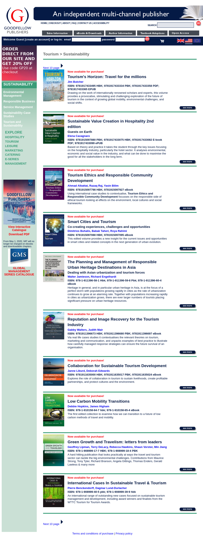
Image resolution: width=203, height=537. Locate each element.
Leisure (11, 146)
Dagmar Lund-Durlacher (111, 488)
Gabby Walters (77, 329)
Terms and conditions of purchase (92, 533)
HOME (44, 23)
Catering (12, 154)
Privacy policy (124, 533)
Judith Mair (95, 329)
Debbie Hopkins (78, 406)
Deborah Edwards (98, 370)
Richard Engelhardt (103, 276)
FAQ (74, 23)
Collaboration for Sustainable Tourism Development (117, 366)
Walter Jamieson (78, 276)
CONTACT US (85, 23)
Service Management (18, 107)
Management (16, 163)
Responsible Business (19, 101)
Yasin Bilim (111, 185)
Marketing (14, 150)
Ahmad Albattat (78, 185)
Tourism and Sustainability (13, 123)
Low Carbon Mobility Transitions (98, 401)
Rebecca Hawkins (121, 447)
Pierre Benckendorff (81, 488)
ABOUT (66, 23)
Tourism (12, 141)
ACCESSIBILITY (101, 23)
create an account (37, 39)
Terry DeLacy (99, 447)
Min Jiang (160, 447)
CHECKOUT (55, 23)
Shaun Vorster (143, 447)
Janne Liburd (76, 370)
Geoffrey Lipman (78, 447)
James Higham (99, 406)
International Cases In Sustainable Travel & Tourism (117, 483)
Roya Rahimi (118, 231)
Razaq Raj (95, 185)
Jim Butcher (75, 81)
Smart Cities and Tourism (92, 221)
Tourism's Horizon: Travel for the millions (107, 76)
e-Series (12, 159)
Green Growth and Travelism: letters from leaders (115, 442)
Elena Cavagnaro (79, 136)
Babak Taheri (100, 231)
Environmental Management (13, 93)
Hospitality (15, 137)
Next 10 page (54, 67)
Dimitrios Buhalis (79, 231)
